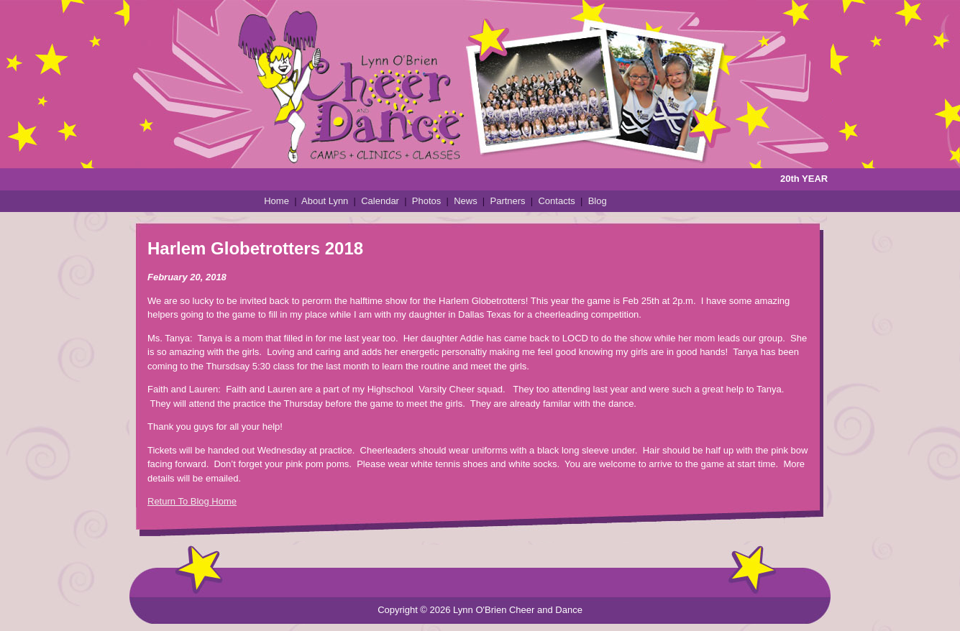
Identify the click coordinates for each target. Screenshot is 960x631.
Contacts (556, 200)
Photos (426, 200)
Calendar (380, 200)
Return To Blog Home (192, 501)
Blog (597, 200)
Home (276, 200)
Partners (507, 200)
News (465, 200)
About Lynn (324, 200)
